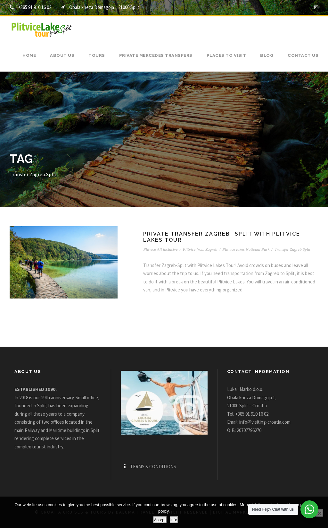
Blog (267, 55)
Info (173, 520)
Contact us (303, 55)
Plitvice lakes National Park (245, 249)
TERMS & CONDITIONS (153, 466)
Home (29, 55)
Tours (96, 55)
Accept (160, 520)
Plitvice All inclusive (160, 249)
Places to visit (226, 55)
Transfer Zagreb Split (292, 249)
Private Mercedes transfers (156, 55)
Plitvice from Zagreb (200, 249)
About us (62, 55)
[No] (319, 513)
